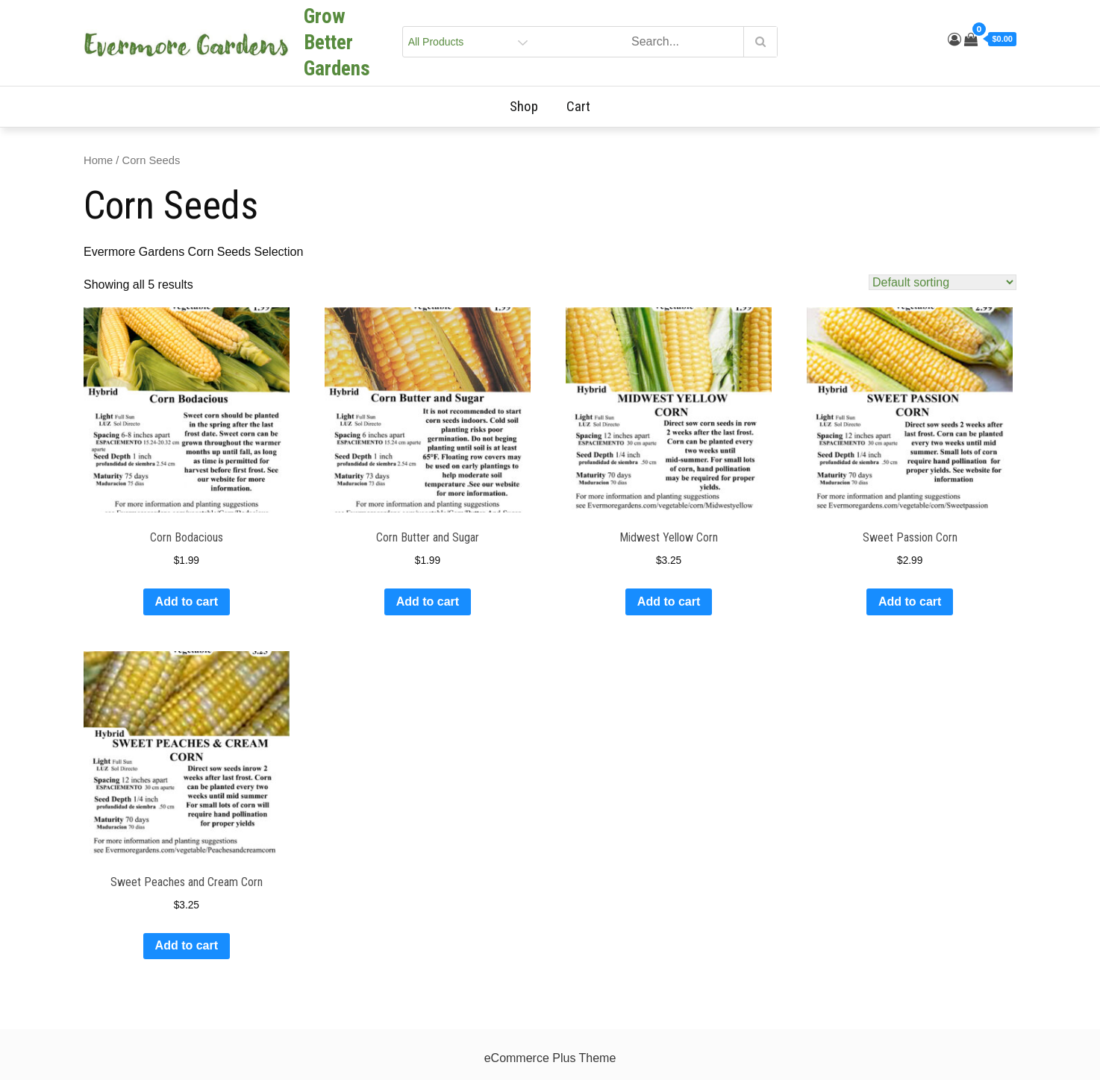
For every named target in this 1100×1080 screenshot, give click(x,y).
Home (98, 160)
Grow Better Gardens (337, 42)
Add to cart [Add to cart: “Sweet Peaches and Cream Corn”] (186, 945)
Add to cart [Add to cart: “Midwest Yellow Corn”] (668, 601)
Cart (578, 106)
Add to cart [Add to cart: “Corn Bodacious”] (186, 601)
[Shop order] (942, 282)
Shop (530, 106)
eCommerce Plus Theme (550, 1058)
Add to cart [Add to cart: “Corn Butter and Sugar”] (427, 601)
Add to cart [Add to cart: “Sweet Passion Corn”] (909, 601)
